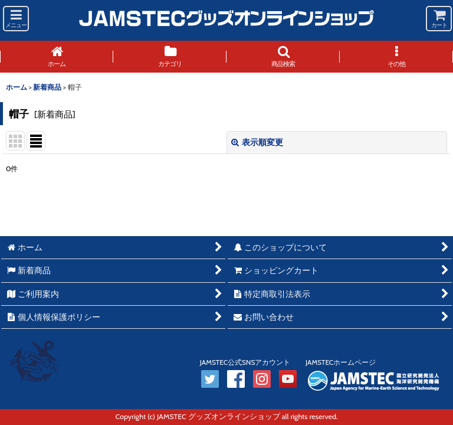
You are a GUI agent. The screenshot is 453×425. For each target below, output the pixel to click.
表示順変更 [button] (257, 142)
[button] (16, 18)
